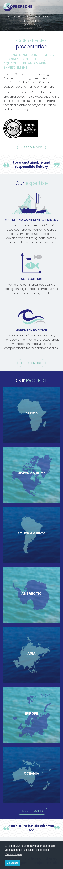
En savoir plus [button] (13, 854)
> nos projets (31, 811)
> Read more (31, 147)
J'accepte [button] (12, 863)
